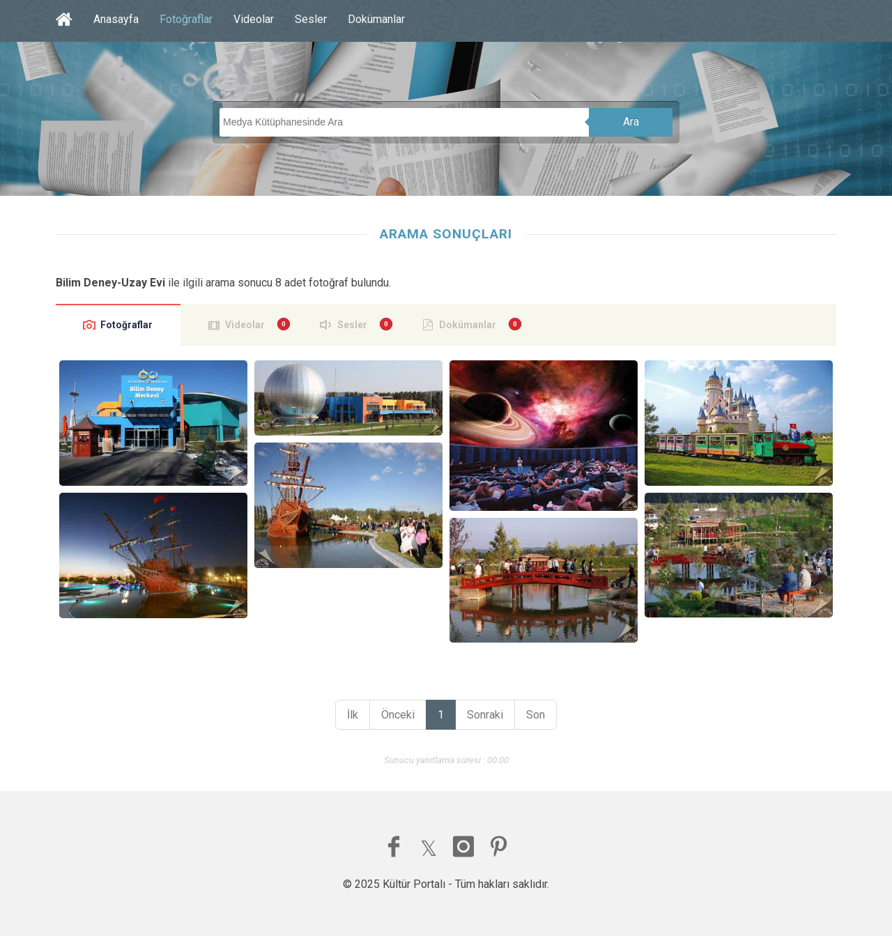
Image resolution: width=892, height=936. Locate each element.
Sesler (311, 19)
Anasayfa (116, 19)
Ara (631, 121)
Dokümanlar (376, 19)
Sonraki (485, 714)
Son (535, 714)
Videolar (253, 19)
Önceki (398, 714)
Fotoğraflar (186, 19)
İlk (352, 714)
